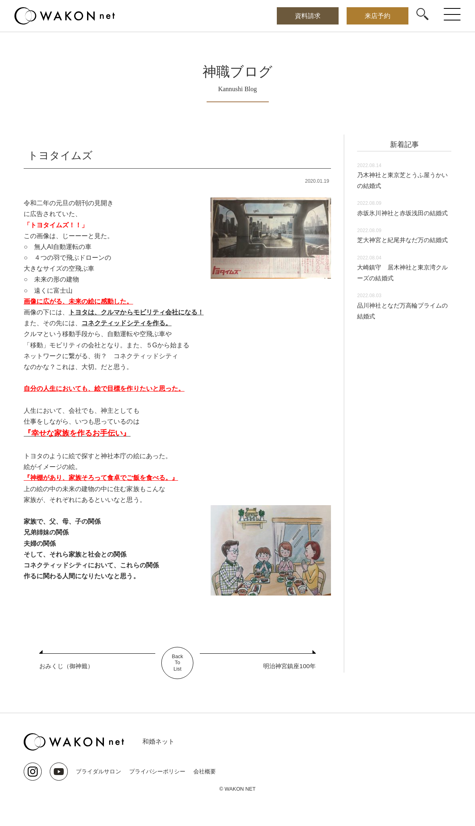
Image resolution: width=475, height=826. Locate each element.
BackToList (177, 663)
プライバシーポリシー (157, 771)
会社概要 (204, 771)
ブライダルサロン (98, 771)
